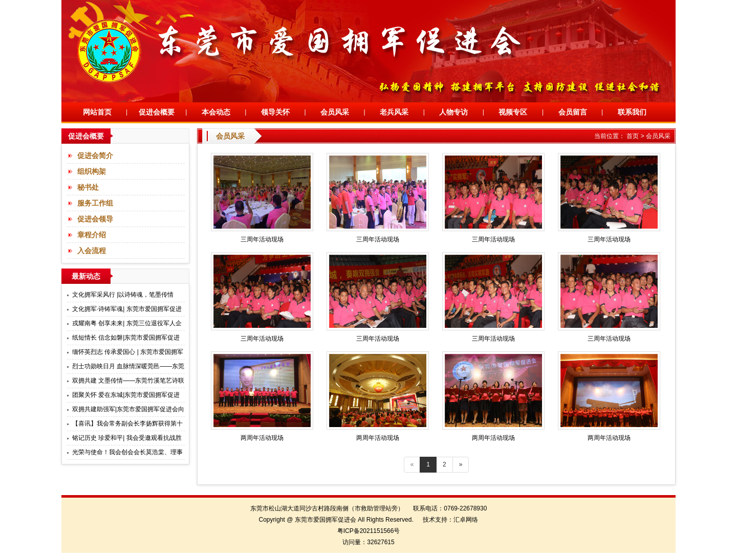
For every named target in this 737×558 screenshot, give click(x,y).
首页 (632, 136)
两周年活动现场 (262, 437)
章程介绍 (91, 235)
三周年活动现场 (262, 239)
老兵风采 (394, 112)
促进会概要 (157, 112)
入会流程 (91, 251)
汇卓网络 (465, 519)
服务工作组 (95, 203)
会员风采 (334, 112)
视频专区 (512, 112)
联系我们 (632, 112)
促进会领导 (95, 219)
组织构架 (91, 171)
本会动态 (216, 112)
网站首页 (97, 112)
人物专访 (453, 112)
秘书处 (88, 187)
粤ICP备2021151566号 (368, 530)
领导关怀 (275, 112)
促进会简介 (95, 155)
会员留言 (572, 112)
